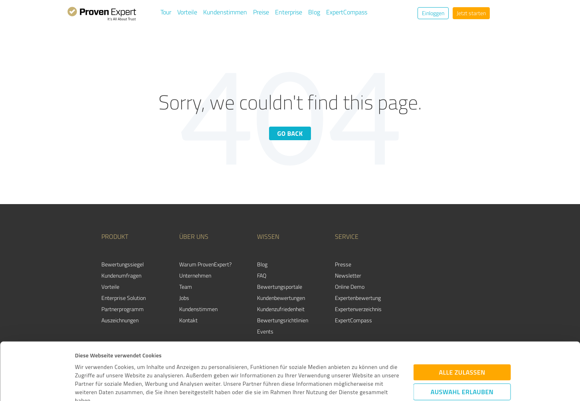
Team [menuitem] (185, 286)
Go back (290, 133)
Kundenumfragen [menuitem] (121, 275)
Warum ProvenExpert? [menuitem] (205, 264)
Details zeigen (349, 386)
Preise (261, 12)
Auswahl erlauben (462, 338)
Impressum (89, 363)
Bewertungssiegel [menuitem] (122, 264)
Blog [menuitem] (262, 264)
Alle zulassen (462, 319)
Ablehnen (462, 363)
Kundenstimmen (225, 12)
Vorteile (187, 12)
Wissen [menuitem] (268, 236)
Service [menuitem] (346, 236)
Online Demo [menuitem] (349, 286)
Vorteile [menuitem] (110, 286)
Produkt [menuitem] (114, 236)
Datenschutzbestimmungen (143, 363)
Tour (165, 12)
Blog (314, 12)
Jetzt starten (471, 13)
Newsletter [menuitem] (348, 275)
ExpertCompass (346, 12)
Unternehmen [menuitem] (195, 275)
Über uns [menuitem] (193, 236)
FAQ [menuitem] (261, 275)
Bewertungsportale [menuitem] (279, 286)
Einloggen (433, 13)
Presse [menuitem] (343, 264)
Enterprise (288, 12)
